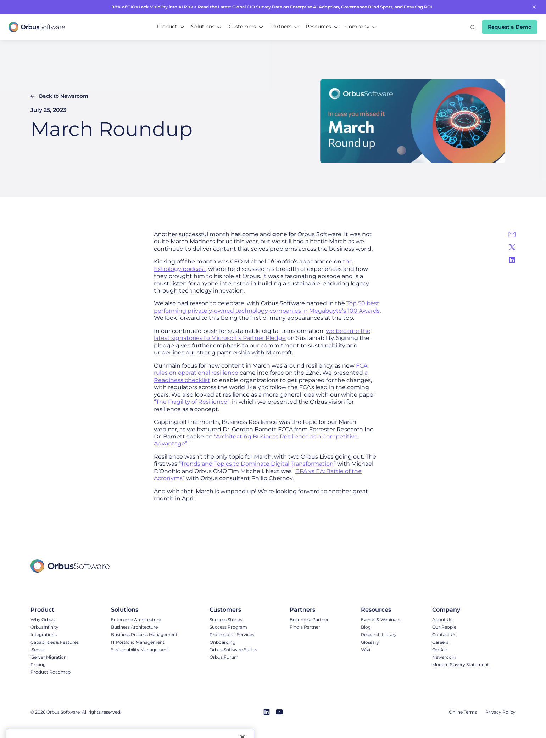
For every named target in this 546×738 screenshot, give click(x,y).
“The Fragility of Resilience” (191, 401)
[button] (170, 27)
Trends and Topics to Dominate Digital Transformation (257, 463)
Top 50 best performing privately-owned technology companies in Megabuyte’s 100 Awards (267, 307)
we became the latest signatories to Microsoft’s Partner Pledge (262, 334)
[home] (37, 27)
